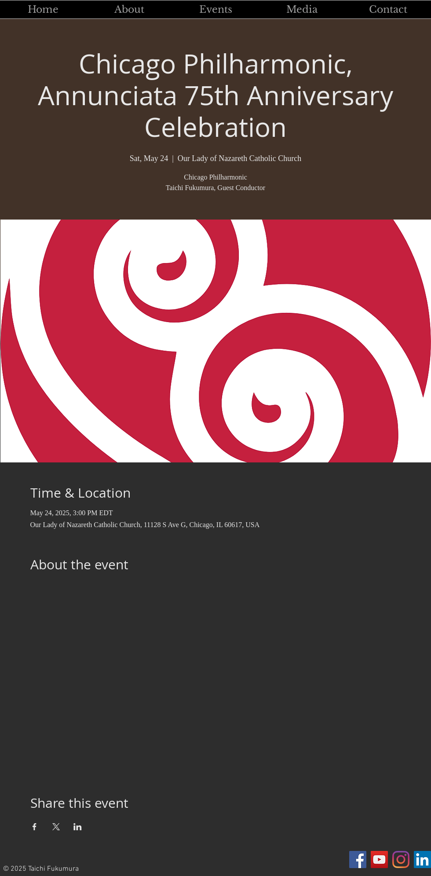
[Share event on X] (56, 826)
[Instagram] (400, 859)
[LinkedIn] (422, 859)
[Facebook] (357, 859)
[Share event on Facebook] (34, 826)
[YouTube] (379, 859)
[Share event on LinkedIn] (77, 826)
